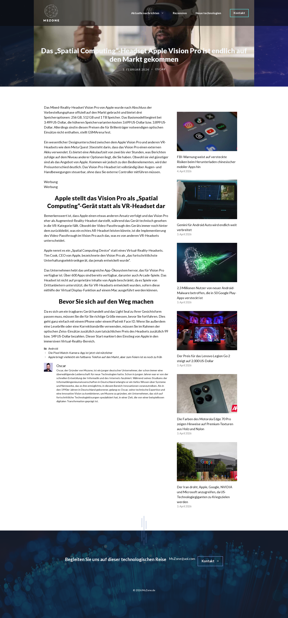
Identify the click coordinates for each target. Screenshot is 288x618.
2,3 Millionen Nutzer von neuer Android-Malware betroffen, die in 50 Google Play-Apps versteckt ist (206, 293)
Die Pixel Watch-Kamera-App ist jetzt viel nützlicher (80, 352)
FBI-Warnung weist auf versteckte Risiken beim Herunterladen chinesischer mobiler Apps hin (206, 162)
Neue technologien (208, 13)
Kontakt (239, 13)
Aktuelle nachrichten (149, 13)
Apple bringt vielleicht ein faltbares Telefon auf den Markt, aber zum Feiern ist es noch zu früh (105, 357)
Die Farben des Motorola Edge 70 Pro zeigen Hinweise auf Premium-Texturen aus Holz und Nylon (205, 424)
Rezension (180, 13)
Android (53, 348)
